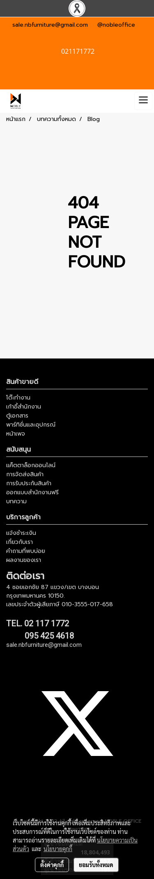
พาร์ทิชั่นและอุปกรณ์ (30, 424)
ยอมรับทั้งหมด (96, 864)
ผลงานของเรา (23, 560)
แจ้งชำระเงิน (21, 533)
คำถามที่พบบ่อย (25, 551)
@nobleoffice (116, 25)
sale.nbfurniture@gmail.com (50, 25)
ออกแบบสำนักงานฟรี (32, 492)
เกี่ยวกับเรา (19, 542)
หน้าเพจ (15, 433)
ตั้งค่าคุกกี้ (52, 864)
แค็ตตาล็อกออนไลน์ (30, 465)
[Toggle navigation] (143, 101)
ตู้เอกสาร (17, 415)
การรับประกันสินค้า (28, 483)
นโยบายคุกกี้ (58, 848)
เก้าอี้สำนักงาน (23, 406)
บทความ (16, 501)
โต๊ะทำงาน (18, 397)
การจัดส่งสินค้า (25, 474)
